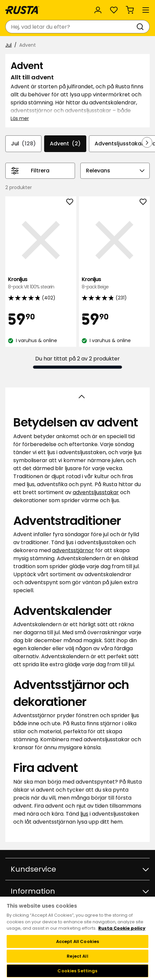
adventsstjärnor (73, 550)
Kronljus (41, 283)
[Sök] (141, 26)
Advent (65, 144)
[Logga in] (98, 10)
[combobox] (70, 26)
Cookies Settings (77, 971)
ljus (84, 814)
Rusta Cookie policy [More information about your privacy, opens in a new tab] (121, 928)
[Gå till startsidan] (22, 10)
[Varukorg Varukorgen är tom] (130, 10)
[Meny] (146, 10)
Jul (8, 45)
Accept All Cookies (77, 941)
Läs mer (20, 118)
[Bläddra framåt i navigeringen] (147, 142)
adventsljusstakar (96, 492)
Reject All (77, 956)
